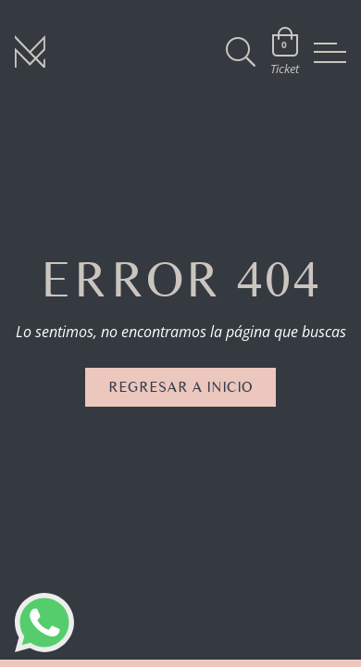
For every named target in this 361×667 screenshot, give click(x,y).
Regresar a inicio (180, 386)
